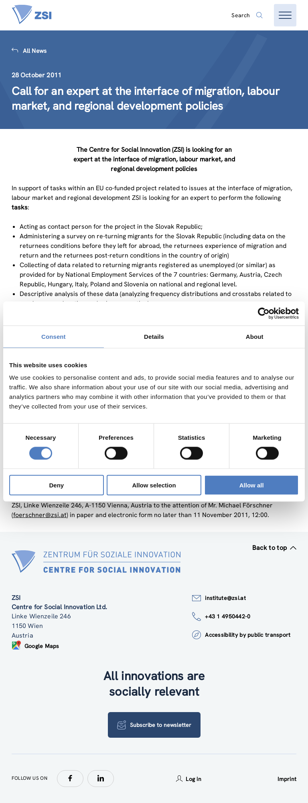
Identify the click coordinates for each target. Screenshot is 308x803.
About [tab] (254, 336)
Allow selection (154, 485)
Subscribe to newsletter (154, 724)
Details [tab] (154, 336)
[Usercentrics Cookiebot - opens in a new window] (264, 313)
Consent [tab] (53, 336)
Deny (56, 485)
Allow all (251, 485)
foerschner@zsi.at (40, 515)
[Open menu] (285, 15)
